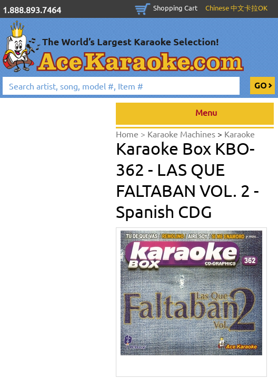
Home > (131, 133)
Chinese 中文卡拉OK (236, 7)
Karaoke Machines (182, 133)
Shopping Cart (175, 7)
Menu (195, 113)
